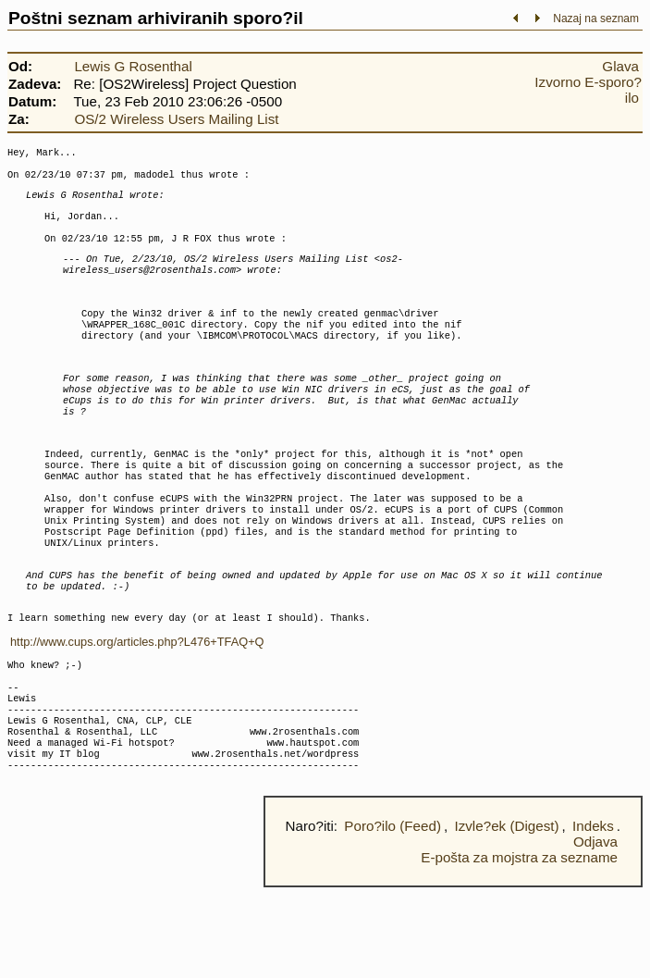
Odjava (595, 932)
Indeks (593, 916)
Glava (620, 66)
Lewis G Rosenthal (132, 66)
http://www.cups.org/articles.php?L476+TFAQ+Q (137, 710)
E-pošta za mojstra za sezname (519, 948)
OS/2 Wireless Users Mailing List (176, 119)
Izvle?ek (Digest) (506, 916)
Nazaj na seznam (596, 18)
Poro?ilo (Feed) (392, 916)
